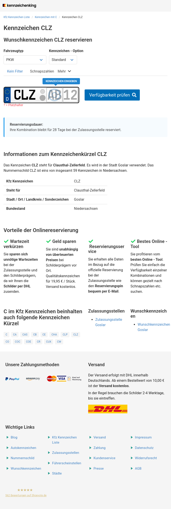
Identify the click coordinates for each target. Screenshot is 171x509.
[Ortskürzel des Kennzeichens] (25, 95)
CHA (54, 334)
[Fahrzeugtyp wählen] (25, 59)
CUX (48, 341)
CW (59, 341)
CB (35, 334)
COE (28, 341)
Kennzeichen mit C (46, 17)
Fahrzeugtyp (13, 51)
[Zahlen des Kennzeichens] (70, 95)
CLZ (75, 334)
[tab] (15, 71)
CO (7, 341)
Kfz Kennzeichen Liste (17, 17)
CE (44, 334)
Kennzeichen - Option (66, 51)
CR (38, 341)
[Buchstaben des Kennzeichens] (54, 95)
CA (15, 334)
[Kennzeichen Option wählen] (63, 59)
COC (17, 341)
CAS (24, 334)
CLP (65, 334)
